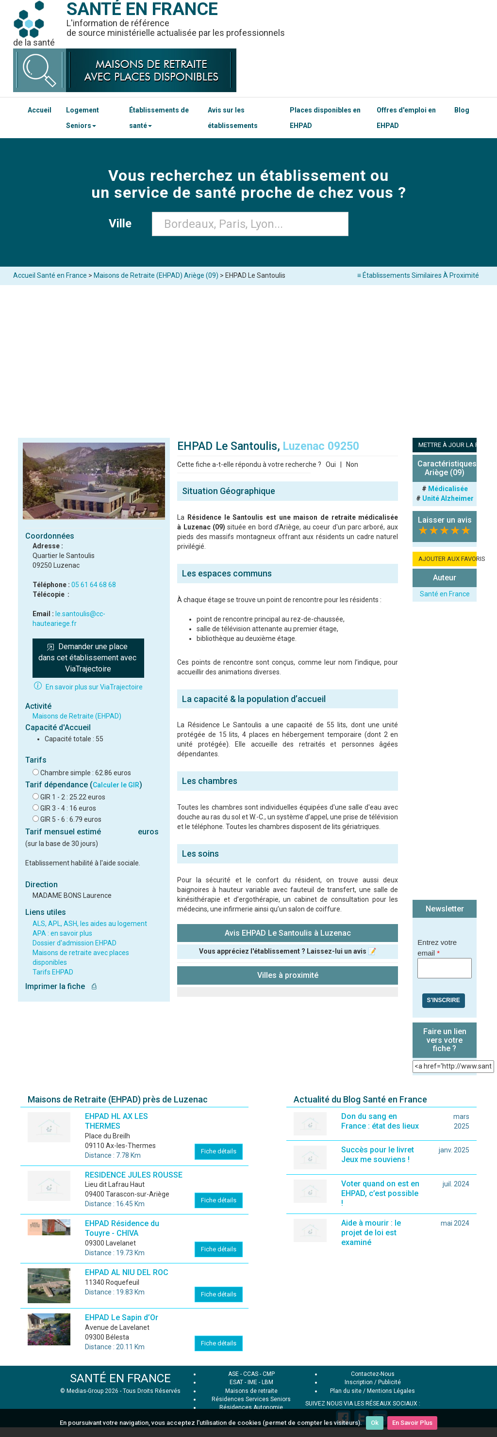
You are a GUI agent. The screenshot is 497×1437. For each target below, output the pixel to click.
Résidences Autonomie (251, 1407)
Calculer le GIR (116, 785)
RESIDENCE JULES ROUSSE (133, 1175)
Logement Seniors (82, 117)
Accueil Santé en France (50, 275)
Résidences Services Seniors (251, 1399)
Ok (375, 1422)
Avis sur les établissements (233, 117)
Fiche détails (218, 1151)
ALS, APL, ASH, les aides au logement (90, 923)
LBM (267, 1382)
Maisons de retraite (251, 1391)
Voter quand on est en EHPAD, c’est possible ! (380, 1193)
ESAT (236, 1382)
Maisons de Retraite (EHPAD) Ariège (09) (156, 275)
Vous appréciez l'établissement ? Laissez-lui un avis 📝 (287, 951)
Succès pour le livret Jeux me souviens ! (377, 1154)
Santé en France (445, 594)
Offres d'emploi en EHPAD (406, 117)
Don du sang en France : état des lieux (380, 1121)
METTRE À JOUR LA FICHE (447, 444)
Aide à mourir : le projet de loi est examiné (371, 1232)
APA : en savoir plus (62, 933)
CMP (269, 1374)
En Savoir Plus (412, 1422)
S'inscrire (443, 1000)
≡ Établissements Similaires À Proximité (418, 275)
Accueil (39, 110)
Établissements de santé (159, 117)
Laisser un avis (445, 520)
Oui (331, 464)
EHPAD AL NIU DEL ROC (126, 1272)
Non (352, 464)
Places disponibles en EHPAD (325, 117)
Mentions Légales (391, 1391)
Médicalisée (448, 489)
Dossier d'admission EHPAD (74, 943)
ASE (233, 1374)
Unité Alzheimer (448, 498)
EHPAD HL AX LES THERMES (116, 1121)
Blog (461, 110)
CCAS (250, 1374)
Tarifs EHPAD (53, 972)
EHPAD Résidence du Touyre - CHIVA (122, 1228)
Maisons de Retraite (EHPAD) (77, 716)
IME (252, 1382)
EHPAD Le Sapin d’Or (121, 1317)
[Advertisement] (248, 358)
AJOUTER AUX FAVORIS (447, 558)
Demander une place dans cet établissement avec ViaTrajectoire (88, 657)
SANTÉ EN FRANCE (120, 1378)
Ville (123, 223)
